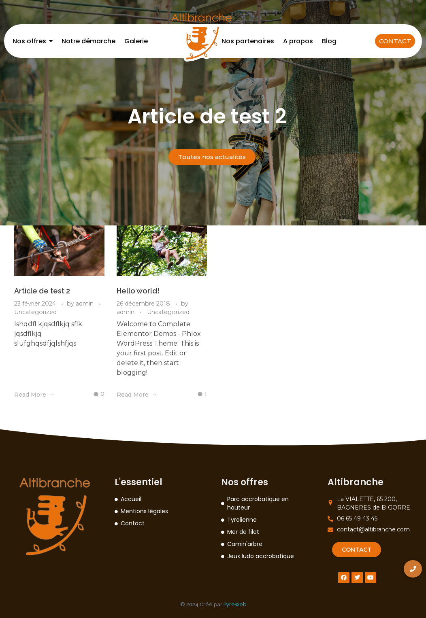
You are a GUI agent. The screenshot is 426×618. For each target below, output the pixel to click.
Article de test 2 (42, 291)
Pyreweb (235, 604)
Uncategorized (35, 312)
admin (85, 303)
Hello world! (138, 291)
